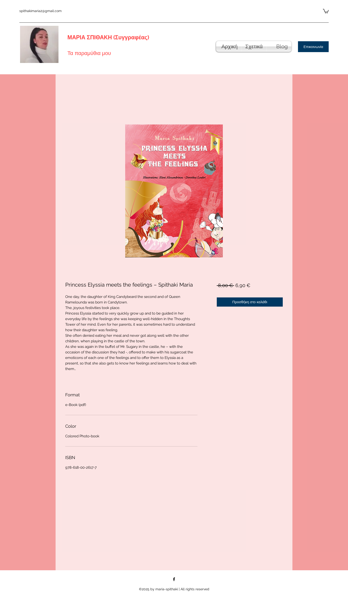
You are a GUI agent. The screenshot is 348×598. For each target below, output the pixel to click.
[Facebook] (174, 579)
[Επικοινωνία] (313, 46)
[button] (326, 10)
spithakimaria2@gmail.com (40, 11)
